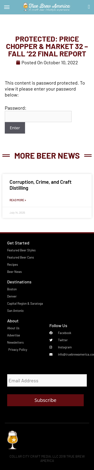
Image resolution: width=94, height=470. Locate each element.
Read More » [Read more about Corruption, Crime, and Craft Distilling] (18, 200)
